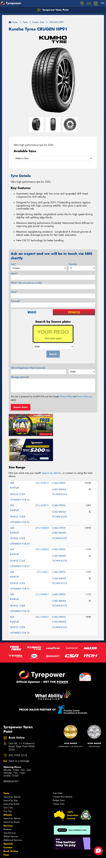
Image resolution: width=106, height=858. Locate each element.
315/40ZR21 (42, 568)
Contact (7, 821)
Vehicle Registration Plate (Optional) (28, 367)
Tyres (6, 767)
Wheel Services (10, 810)
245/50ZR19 (42, 457)
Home (13, 22)
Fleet (6, 829)
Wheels (7, 789)
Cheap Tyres (58, 778)
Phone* (26, 282)
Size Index (58, 767)
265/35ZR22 (42, 591)
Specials (8, 818)
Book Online (10, 825)
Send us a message (19, 735)
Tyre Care (8, 782)
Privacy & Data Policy (19, 853)
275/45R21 (43, 546)
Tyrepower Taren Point (53, 10)
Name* (14, 273)
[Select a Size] (53, 158)
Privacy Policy (66, 396)
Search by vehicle (51, 447)
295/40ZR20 (42, 523)
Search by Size (10, 774)
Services (8, 800)
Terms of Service (84, 396)
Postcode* (15, 301)
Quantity (73, 264)
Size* (13, 264)
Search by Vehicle (11, 771)
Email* (14, 291)
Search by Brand (11, 778)
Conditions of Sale (37, 853)
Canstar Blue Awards (62, 771)
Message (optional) (20, 377)
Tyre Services (9, 807)
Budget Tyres (59, 774)
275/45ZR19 (42, 479)
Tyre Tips (7, 785)
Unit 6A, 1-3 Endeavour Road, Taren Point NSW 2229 (22, 721)
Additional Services (12, 814)
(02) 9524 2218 (18, 729)
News (6, 836)
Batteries (7, 803)
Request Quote (21, 407)
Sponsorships (11, 832)
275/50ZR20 (42, 502)
